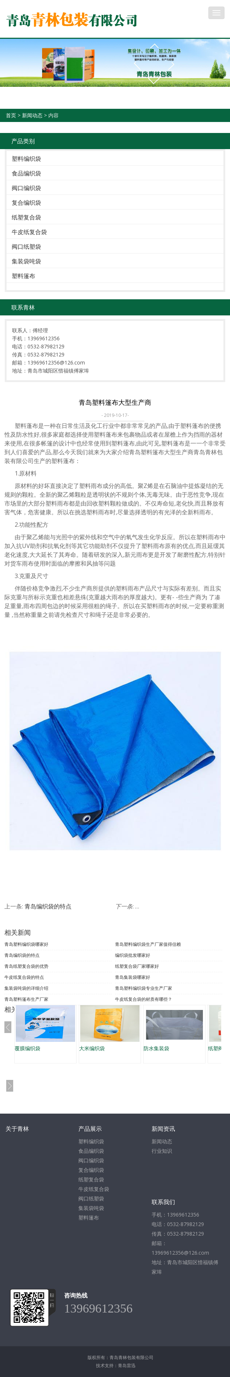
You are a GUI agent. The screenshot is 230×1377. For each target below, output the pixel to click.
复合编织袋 (26, 203)
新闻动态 (32, 115)
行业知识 (162, 1150)
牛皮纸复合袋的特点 (24, 977)
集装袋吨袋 (26, 261)
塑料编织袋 (26, 159)
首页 (11, 115)
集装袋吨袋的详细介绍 (26, 988)
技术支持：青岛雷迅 (116, 1365)
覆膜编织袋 (27, 1048)
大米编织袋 (92, 1048)
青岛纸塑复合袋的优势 (26, 966)
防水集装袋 (156, 1048)
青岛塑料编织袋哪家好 (26, 944)
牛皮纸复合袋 (29, 232)
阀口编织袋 (26, 188)
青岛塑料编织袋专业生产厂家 (143, 988)
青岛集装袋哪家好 (132, 977)
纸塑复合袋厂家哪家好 (137, 966)
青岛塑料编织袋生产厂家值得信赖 (148, 944)
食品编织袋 (26, 173)
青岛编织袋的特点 (48, 906)
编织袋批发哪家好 (132, 955)
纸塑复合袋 (26, 217)
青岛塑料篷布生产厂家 (26, 999)
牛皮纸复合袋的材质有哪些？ (143, 999)
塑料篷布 (23, 276)
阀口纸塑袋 (26, 247)
